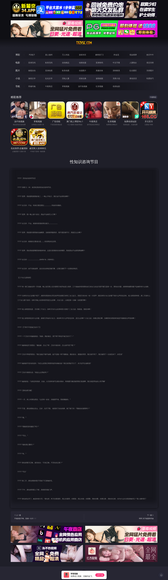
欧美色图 (65, 70)
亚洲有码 (99, 62)
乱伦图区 (133, 70)
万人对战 (65, 54)
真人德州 (48, 54)
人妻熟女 (133, 62)
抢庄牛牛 (150, 54)
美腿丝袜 (99, 70)
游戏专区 (82, 54)
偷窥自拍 (32, 70)
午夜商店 (48, 86)
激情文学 (32, 78)
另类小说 (116, 78)
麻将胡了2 (99, 54)
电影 (17, 62)
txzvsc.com (84, 43)
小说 (17, 78)
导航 (17, 86)
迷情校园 (99, 78)
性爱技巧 (150, 78)
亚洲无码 (32, 62)
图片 (17, 70)
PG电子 (32, 54)
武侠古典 (82, 78)
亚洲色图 (48, 70)
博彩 (17, 54)
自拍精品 (65, 62)
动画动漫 (82, 62)
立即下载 (100, 575)
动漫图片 (82, 70)
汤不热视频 (82, 86)
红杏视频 (99, 86)
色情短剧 (116, 86)
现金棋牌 (133, 54)
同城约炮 (32, 86)
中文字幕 (116, 62)
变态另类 (150, 62)
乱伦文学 (48, 78)
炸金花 (116, 54)
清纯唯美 (116, 70)
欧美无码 (48, 62)
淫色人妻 (65, 78)
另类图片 (150, 70)
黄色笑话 (133, 78)
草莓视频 (65, 86)
